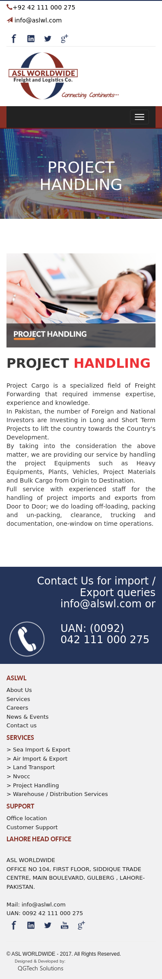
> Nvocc (18, 776)
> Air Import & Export (36, 758)
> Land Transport (30, 767)
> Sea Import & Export (38, 749)
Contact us (21, 725)
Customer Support (32, 827)
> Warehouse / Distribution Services (57, 794)
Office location (26, 818)
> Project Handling (32, 785)
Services (18, 699)
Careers (17, 707)
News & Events (27, 717)
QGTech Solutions (41, 968)
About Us (19, 690)
